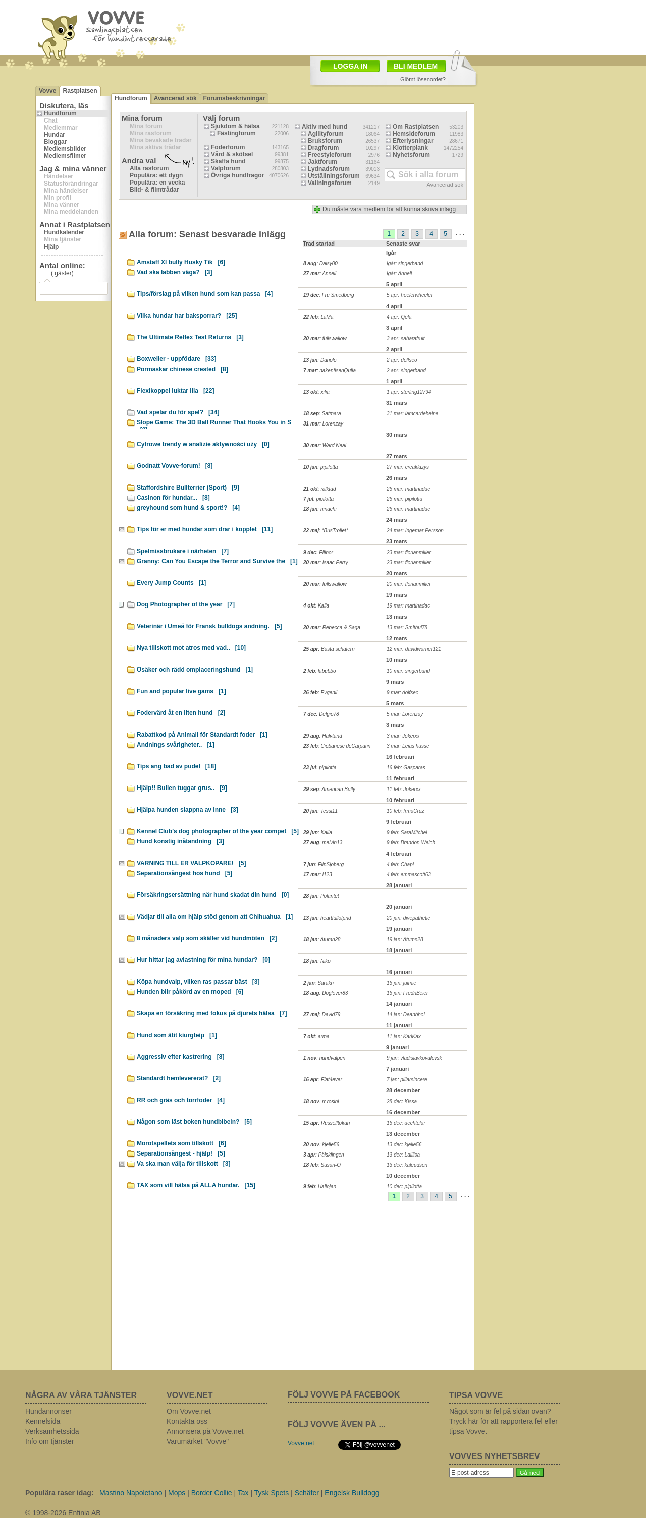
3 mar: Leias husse (408, 746)
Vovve (47, 90)
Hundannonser (48, 1411)
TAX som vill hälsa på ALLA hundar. (196, 1185)
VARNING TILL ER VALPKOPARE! (191, 863)
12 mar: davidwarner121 (414, 649)
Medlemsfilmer (65, 155)
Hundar (54, 134)
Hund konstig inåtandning (180, 841)
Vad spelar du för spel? (178, 412)
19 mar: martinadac (408, 606)
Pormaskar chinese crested (182, 369)
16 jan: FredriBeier (407, 993)
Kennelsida (42, 1421)
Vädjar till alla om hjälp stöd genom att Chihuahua (215, 916)
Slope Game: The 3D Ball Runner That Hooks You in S (214, 424)
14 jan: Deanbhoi (406, 1014)
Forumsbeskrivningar (234, 98)
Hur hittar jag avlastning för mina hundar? (203, 959)
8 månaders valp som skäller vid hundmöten (207, 938)
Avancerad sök (175, 98)
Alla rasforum (149, 168)
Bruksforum (325, 140)
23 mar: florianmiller (409, 552)
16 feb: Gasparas (406, 767)
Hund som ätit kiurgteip (177, 1035)
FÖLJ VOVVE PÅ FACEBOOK (344, 1394)
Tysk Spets (271, 1493)
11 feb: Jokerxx (404, 789)
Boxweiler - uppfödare (176, 358)
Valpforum (226, 168)
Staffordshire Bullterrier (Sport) (188, 487)
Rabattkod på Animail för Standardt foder (202, 734)
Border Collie (211, 1493)
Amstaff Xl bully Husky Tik (181, 262)
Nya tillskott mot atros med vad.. (191, 647)
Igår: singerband (405, 263)
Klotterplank (410, 147)
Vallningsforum (330, 183)
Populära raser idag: (59, 1493)
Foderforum (228, 147)
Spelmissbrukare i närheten (183, 551)
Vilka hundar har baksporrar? (187, 315)
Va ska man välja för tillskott (183, 1163)
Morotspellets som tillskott (181, 1143)
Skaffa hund (228, 161)
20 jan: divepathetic (408, 918)
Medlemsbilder (65, 148)
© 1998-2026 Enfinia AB (63, 1513)
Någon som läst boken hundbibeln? (194, 1121)
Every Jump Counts (171, 582)
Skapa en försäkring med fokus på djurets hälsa (212, 1013)
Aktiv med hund (324, 126)
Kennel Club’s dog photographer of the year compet (218, 831)
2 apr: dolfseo (402, 360)
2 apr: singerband (406, 370)
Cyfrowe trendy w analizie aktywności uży (203, 444)
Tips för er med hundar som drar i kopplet (205, 529)
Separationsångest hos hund (184, 873)
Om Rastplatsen (416, 126)
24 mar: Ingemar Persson (415, 530)
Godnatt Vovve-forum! (174, 465)
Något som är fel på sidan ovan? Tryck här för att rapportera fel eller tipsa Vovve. (503, 1421)
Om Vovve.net (189, 1411)
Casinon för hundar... (173, 497)
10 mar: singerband (408, 671)
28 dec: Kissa (402, 1101)
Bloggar (55, 141)
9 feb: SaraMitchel (407, 832)
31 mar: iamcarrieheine (412, 413)
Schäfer (307, 1493)
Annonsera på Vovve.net (205, 1431)
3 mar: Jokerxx (403, 736)
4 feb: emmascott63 (409, 874)
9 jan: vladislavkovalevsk (414, 1058)
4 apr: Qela (399, 317)
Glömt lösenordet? (423, 79)
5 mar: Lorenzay (405, 714)
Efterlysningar (413, 140)
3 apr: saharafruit (406, 338)
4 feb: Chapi (400, 864)
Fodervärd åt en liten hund (181, 712)
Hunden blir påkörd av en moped (190, 991)
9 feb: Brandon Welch (411, 842)
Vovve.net (301, 1443)
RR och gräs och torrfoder (181, 1100)
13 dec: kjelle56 (404, 1144)
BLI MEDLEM (416, 66)
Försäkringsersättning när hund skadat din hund (213, 894)
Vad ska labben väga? (174, 272)
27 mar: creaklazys (408, 467)
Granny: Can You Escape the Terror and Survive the (217, 561)
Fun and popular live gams (181, 691)
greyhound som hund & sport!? (188, 507)
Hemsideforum (414, 133)
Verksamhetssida (52, 1431)
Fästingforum (236, 133)
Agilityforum (326, 133)
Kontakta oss (187, 1421)
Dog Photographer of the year (186, 604)
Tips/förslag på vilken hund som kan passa (205, 293)
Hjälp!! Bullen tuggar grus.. (182, 788)
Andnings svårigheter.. (175, 744)
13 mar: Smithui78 (407, 627)
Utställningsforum (334, 175)
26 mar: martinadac (408, 489)
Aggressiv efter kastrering (180, 1056)
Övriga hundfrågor (237, 175)
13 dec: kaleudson (407, 1165)
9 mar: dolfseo (402, 692)
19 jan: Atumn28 (405, 939)
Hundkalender (64, 232)
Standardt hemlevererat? (179, 1078)
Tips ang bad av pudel (176, 766)
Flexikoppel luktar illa (175, 390)
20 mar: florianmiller (409, 584)
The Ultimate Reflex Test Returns (190, 337)
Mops (176, 1493)
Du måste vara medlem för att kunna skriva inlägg (389, 209)
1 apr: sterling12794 (409, 392)
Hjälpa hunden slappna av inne (187, 809)
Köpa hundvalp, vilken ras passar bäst (198, 981)
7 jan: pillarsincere (407, 1079)
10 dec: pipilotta (404, 1186)
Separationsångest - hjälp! (181, 1153)
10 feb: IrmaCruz (405, 811)
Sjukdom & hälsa (235, 126)
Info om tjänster (49, 1441)
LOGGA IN (350, 66)
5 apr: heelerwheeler (410, 295)
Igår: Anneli (399, 273)
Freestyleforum (330, 154)
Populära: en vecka (157, 182)
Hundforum (60, 113)
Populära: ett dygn (156, 175)
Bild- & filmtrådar (154, 189)
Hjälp (51, 246)
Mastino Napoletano (131, 1493)
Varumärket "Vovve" (198, 1441)
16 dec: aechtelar (406, 1123)
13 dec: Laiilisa (403, 1155)
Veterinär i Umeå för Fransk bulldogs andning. (209, 626)
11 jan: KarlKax (404, 1036)
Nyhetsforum (411, 154)
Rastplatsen (80, 90)
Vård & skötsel (232, 154)
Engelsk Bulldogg (352, 1493)
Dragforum (323, 147)
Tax (243, 1493)
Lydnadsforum (329, 168)
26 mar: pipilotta (404, 499)
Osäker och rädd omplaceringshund (195, 669)
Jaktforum (322, 161)
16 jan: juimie (401, 983)
